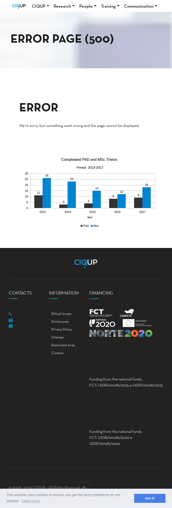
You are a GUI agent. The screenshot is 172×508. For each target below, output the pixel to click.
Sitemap (56, 337)
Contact (56, 353)
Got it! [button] (150, 498)
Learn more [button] (30, 501)
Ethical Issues (60, 313)
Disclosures (59, 321)
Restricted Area (62, 345)
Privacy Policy (60, 329)
